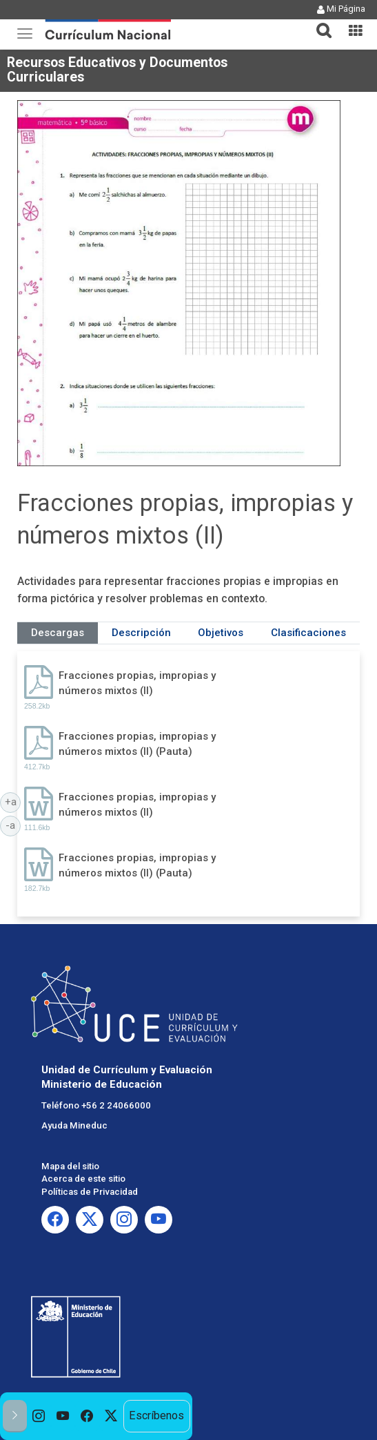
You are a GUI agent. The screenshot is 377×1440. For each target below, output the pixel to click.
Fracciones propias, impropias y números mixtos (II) (137, 682)
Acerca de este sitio (83, 1178)
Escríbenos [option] (156, 1415)
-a (13, 825)
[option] (39, 1416)
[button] (318, 22)
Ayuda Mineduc (74, 1125)
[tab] (318, 22)
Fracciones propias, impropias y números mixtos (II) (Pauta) (137, 743)
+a (13, 801)
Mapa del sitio (70, 1166)
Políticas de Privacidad (89, 1192)
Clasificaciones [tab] (308, 632)
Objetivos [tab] (220, 632)
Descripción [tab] (141, 632)
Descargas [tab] (57, 632)
